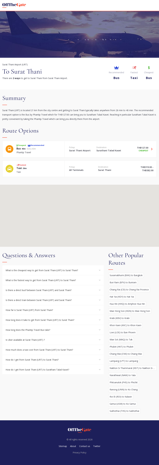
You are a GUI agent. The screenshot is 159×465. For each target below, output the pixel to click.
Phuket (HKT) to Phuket (121, 346)
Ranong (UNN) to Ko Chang (124, 389)
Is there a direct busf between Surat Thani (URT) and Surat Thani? (38, 290)
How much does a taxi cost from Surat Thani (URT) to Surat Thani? (39, 349)
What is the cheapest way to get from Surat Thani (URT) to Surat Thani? (42, 270)
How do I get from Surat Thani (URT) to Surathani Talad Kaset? (37, 369)
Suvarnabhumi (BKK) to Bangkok (126, 275)
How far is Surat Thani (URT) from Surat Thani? (29, 310)
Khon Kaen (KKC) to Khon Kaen (125, 325)
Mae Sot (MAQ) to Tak (121, 339)
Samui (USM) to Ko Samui (123, 403)
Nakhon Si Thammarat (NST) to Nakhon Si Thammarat (133, 368)
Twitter (96, 446)
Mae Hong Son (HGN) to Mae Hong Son (130, 310)
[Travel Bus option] (150, 149)
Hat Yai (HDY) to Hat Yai (122, 296)
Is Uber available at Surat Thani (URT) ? (25, 339)
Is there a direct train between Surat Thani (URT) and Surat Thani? (39, 300)
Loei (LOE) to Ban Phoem (123, 332)
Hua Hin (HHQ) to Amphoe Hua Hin (127, 303)
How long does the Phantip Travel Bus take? (28, 329)
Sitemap (63, 446)
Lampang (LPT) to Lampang (124, 360)
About (73, 446)
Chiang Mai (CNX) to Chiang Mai (126, 353)
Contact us (84, 446)
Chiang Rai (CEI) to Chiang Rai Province (129, 289)
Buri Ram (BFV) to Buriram (123, 282)
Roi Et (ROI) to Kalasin (121, 396)
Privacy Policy (79, 452)
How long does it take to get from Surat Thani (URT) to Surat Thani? (40, 319)
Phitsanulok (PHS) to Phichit (124, 382)
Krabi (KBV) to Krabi (119, 318)
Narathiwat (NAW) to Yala (123, 375)
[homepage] (14, 5)
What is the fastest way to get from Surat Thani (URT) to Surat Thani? (41, 280)
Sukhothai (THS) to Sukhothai (124, 410)
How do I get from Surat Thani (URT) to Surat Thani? (32, 359)
